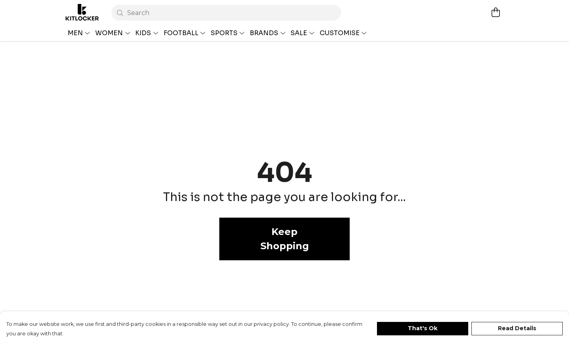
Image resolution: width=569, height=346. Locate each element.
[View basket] (495, 12)
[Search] (226, 13)
